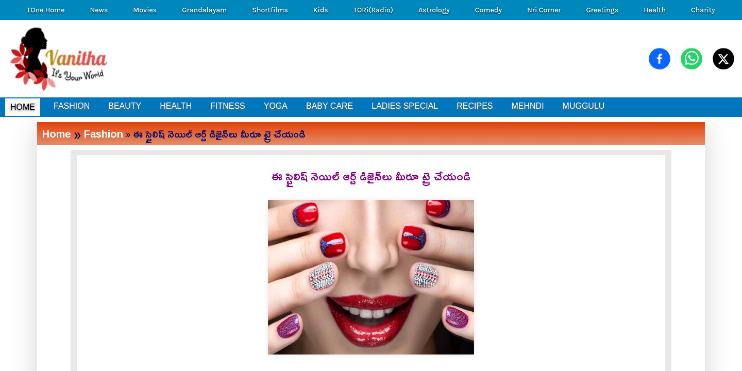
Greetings (602, 10)
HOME (22, 107)
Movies (145, 10)
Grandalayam (204, 10)
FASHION (72, 106)
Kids (320, 10)
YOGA (276, 106)
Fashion (103, 133)
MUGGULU (584, 106)
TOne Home (46, 10)
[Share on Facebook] (659, 58)
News (99, 10)
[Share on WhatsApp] (691, 58)
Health (655, 10)
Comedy (488, 10)
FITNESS (227, 106)
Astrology (434, 10)
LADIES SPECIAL (405, 106)
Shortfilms (270, 10)
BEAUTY (124, 106)
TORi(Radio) (373, 10)
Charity (703, 10)
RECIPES (475, 106)
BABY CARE (329, 106)
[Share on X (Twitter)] (723, 58)
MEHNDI (527, 106)
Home (56, 133)
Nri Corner (544, 10)
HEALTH (176, 106)
